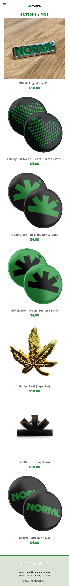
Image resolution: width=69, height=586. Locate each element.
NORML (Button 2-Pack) (34, 538)
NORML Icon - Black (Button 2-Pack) (34, 235)
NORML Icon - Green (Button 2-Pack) (34, 310)
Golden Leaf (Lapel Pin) (34, 386)
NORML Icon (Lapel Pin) (34, 462)
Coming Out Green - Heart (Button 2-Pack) (34, 159)
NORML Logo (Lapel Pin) (34, 83)
